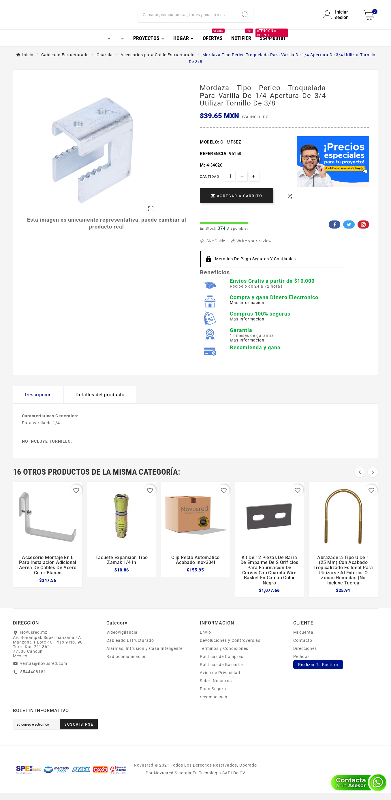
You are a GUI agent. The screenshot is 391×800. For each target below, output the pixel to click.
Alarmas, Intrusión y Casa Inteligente (144, 655)
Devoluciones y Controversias (230, 647)
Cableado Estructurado (130, 647)
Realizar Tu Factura (318, 671)
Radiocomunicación (126, 663)
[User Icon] (340, 18)
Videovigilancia (122, 639)
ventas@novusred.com (43, 670)
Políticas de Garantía (221, 671)
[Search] (245, 18)
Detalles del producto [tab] (100, 402)
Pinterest (363, 232)
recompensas (213, 704)
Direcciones (305, 655)
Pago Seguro (213, 696)
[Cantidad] (230, 183)
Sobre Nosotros (216, 688)
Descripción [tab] (38, 402)
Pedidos (301, 663)
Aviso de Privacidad (220, 680)
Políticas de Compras (221, 663)
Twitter (349, 232)
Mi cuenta (303, 639)
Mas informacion (247, 309)
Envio (205, 639)
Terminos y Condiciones (224, 655)
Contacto (302, 647)
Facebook (334, 232)
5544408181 (33, 679)
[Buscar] (187, 18)
